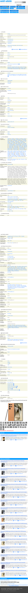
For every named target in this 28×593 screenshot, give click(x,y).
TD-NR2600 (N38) (21, 147)
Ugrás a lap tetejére (4, 588)
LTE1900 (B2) (14, 140)
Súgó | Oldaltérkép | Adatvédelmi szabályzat (13, 589)
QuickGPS (9, 237)
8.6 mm (9, 55)
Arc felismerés (22, 68)
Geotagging (22, 236)
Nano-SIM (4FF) (10, 157)
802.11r (23, 206)
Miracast (11, 208)
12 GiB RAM (9, 83)
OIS (14, 266)
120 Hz (8, 113)
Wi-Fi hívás (9, 209)
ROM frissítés (13, 6)
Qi (10, 372)
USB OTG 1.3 (24, 199)
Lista (8, 8)
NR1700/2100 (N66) (22, 148)
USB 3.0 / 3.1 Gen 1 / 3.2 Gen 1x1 (12, 196)
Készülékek (4, 6)
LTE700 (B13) (12, 142)
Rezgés (19, 159)
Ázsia (8, 382)
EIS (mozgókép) (12, 266)
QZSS (11, 237)
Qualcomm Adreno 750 (11, 121)
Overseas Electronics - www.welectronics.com (6, 430)
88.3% (8, 105)
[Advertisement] (14, 22)
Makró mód (15, 269)
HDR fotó (10, 267)
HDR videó (14, 267)
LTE (13, 152)
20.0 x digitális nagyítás (11, 257)
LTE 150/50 (21, 152)
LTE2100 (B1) (9, 140)
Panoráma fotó (20, 269)
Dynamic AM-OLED (10, 110)
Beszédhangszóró (14, 159)
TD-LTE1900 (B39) (23, 144)
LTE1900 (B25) (14, 143)
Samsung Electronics (10, 39)
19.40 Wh (9, 369)
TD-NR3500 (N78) (15, 149)
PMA (8, 372)
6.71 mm (9, 103)
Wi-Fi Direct (15, 208)
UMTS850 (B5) (18, 139)
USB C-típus (9, 134)
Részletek (12, 439)
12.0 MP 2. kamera (10, 315)
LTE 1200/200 (13, 155)
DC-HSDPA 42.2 (10, 152)
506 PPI (9, 107)
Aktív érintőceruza (19, 45)
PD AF (8, 283)
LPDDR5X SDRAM (10, 80)
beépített (9, 362)
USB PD (13, 200)
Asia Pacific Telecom (10, 383)
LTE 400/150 (22, 153)
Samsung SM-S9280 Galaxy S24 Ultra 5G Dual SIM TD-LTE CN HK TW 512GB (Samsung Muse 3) (18, 585)
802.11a (9, 206)
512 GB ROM (9, 90)
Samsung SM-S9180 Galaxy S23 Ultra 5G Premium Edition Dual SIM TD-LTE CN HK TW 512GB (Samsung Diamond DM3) (14, 435)
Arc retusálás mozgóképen (20, 287)
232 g (8, 58)
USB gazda (20, 199)
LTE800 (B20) (9, 143)
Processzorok (21, 6)
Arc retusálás (15, 287)
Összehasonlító (5, 8)
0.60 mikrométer (10, 251)
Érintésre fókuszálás (10, 269)
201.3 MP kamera (10, 253)
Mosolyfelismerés (10, 287)
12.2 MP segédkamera (11, 277)
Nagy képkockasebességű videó (20, 325)
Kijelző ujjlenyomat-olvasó (17, 339)
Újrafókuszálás (22, 268)
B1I (10, 242)
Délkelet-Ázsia (11, 382)
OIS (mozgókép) (19, 266)
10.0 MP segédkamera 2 (11, 291)
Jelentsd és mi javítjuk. (11, 583)
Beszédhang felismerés (16, 68)
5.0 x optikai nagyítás (10, 256)
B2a (12, 242)
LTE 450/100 (12, 154)
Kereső (1, 8)
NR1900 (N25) (11, 147)
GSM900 (12, 138)
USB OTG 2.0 (9, 200)
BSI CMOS (9, 249)
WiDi (24, 208)
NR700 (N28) (16, 147)
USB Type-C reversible (11, 127)
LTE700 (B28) (24, 143)
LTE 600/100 (22, 154)
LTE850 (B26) (19, 143)
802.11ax (12, 207)
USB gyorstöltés (15, 199)
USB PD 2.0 (16, 200)
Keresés (24, 2)
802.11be (16, 207)
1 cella (8, 363)
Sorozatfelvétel (18, 268)
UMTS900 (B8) (23, 139)
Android (9, 62)
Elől (8, 311)
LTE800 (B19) (22, 142)
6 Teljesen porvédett (10, 346)
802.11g (16, 206)
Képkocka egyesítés (24, 266)
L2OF (11, 238)
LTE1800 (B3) (19, 140)
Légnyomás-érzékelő (10, 339)
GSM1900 (20, 138)
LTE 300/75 (12, 153)
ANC (25, 159)
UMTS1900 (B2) (12, 139)
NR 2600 (11, 156)
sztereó (9, 131)
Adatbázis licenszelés (10, 588)
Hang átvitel (9, 159)
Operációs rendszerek (5, 10)
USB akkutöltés (10, 199)
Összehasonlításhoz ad (23, 49)
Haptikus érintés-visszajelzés (11, 45)
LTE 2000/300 (22, 155)
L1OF (8, 238)
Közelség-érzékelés (15, 340)
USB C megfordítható (10, 201)
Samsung (9, 33)
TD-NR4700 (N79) (21, 149)
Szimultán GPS (10, 236)
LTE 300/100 (17, 153)
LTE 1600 (18, 155)
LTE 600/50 (17, 154)
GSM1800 (16, 138)
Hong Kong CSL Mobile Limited (12, 387)
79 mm (8, 52)
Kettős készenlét (10, 164)
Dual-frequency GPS (17, 236)
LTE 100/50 (16, 152)
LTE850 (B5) (11, 141)
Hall (22, 339)
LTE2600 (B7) (16, 141)
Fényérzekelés (9, 340)
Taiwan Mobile (10, 388)
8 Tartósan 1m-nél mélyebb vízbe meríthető (14, 349)
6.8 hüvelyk (9, 100)
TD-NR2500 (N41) (15, 148)
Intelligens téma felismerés (15, 270)
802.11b (12, 206)
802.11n (19, 206)
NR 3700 (15, 156)
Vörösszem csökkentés (20, 267)
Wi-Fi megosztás (20, 208)
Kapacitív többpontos (10, 190)
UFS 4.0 (9, 88)
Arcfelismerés (24, 269)
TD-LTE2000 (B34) (11, 144)
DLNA (8, 208)
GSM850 (9, 138)
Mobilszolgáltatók (14, 10)
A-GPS (13, 236)
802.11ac (9, 207)
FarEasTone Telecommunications (12, 386)
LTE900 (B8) (21, 141)
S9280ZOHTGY (10, 43)
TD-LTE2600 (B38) (17, 144)
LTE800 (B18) (17, 142)
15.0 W (9, 374)
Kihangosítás (22, 159)
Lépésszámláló (21, 340)
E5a (10, 240)
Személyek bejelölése (24, 286)
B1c (8, 242)
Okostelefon (9, 46)
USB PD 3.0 (20, 200)
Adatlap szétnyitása (15, 49)
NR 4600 (19, 156)
